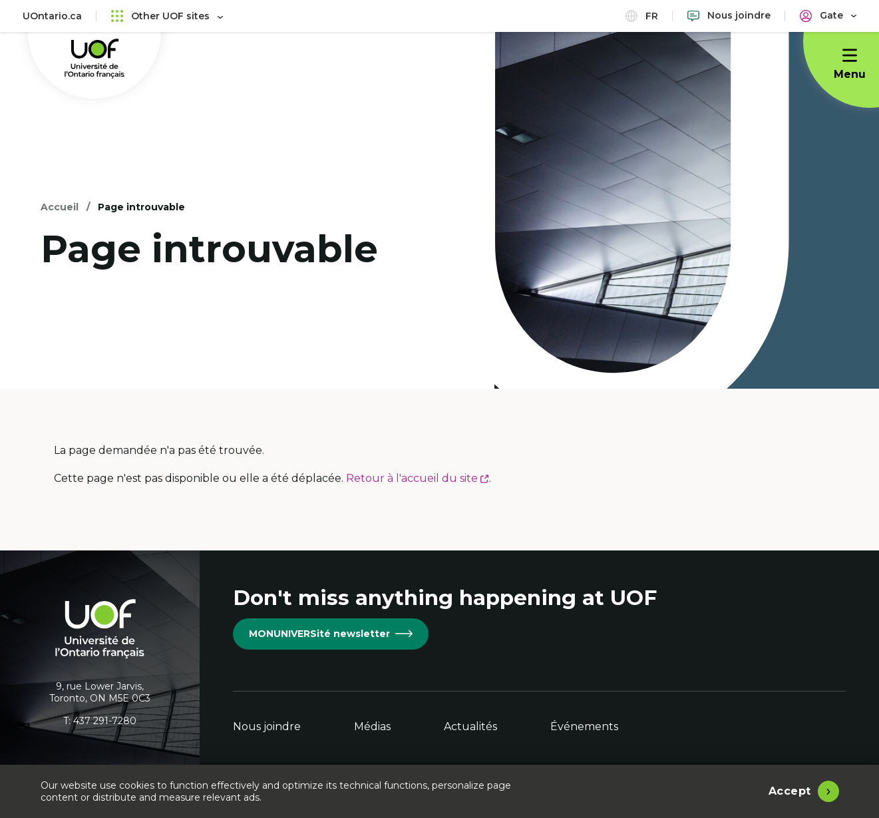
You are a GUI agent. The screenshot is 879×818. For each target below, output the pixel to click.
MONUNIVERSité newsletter (331, 634)
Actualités (470, 726)
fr (641, 15)
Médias (372, 726)
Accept (790, 791)
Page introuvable (141, 207)
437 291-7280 (104, 721)
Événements (584, 726)
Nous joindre (267, 726)
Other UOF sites (167, 15)
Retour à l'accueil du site (417, 478)
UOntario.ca (52, 16)
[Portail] (828, 16)
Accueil (60, 207)
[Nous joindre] (729, 16)
